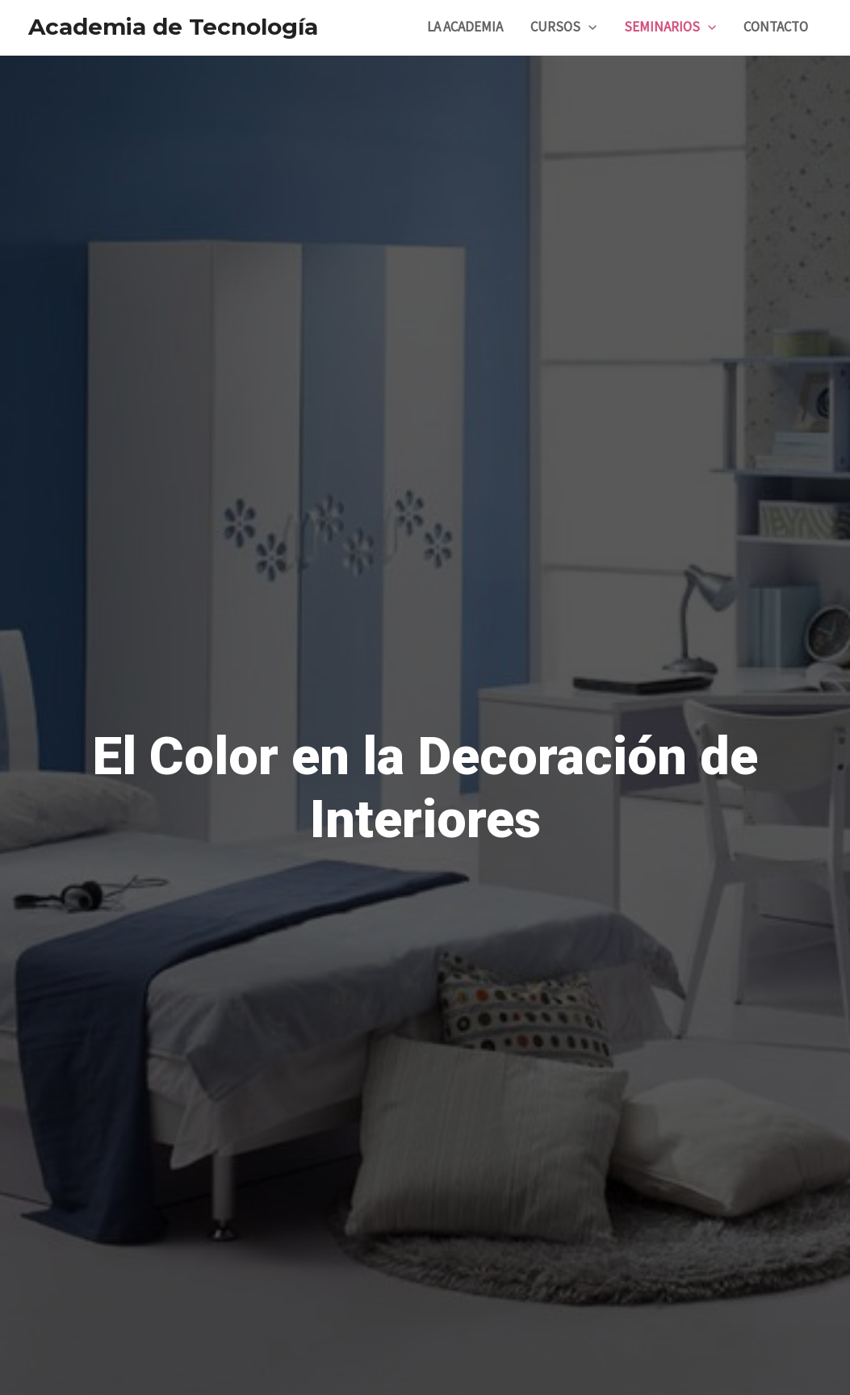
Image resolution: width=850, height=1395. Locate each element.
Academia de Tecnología (173, 26)
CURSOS (563, 27)
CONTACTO (775, 27)
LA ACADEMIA (465, 27)
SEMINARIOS (670, 27)
